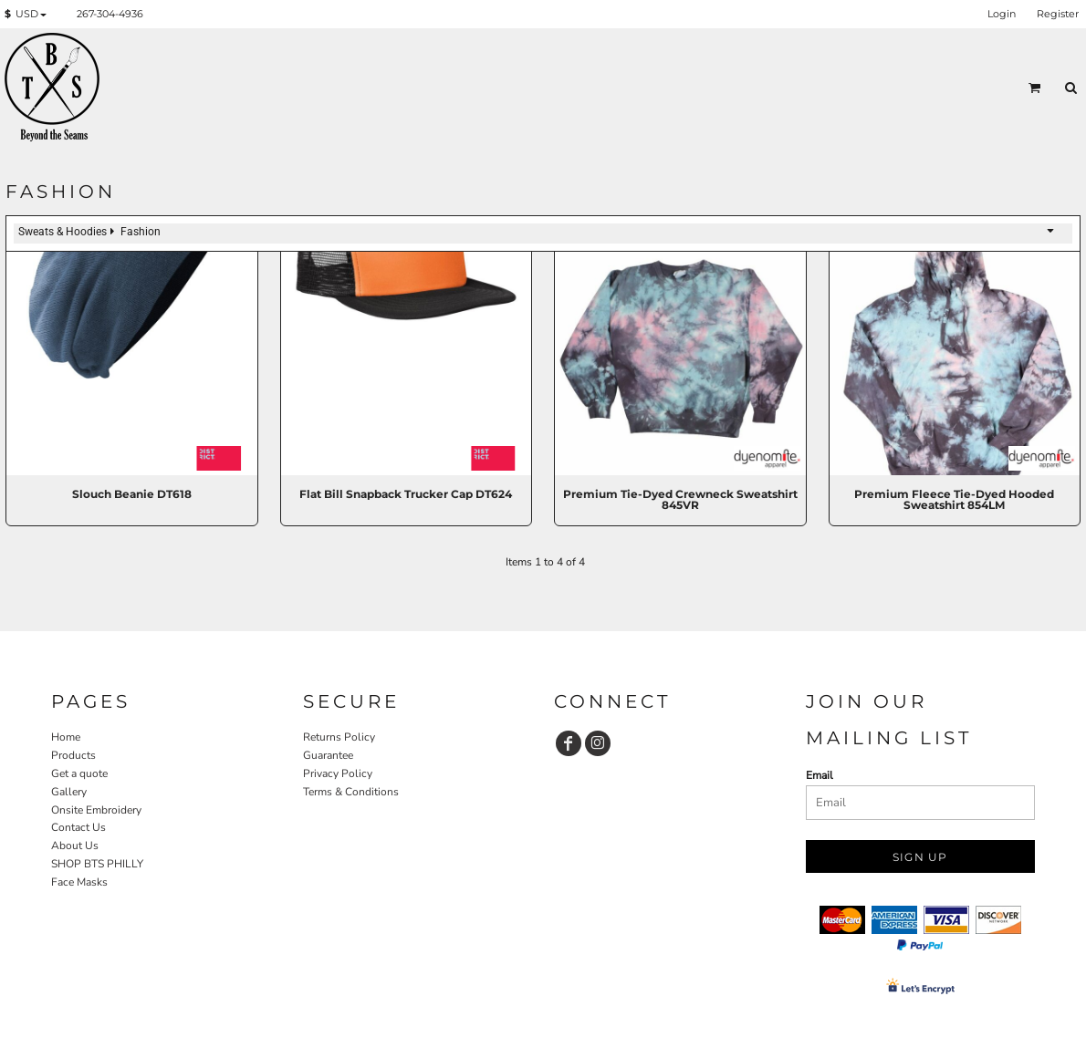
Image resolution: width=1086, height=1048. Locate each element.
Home (65, 737)
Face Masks (79, 882)
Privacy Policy (337, 773)
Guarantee (328, 755)
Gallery (69, 791)
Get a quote (79, 773)
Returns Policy (339, 737)
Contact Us (78, 827)
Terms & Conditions (351, 791)
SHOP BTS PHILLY (97, 863)
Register (1058, 13)
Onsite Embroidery (96, 810)
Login (1001, 13)
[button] (29, 14)
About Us (75, 845)
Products (73, 755)
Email (819, 775)
